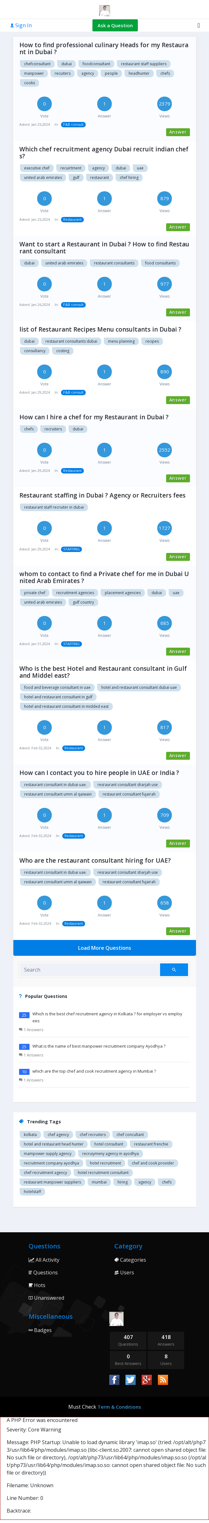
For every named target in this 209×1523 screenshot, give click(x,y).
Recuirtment (70, 168)
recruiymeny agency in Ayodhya (110, 1153)
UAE (176, 592)
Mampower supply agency (47, 1153)
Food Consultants (160, 263)
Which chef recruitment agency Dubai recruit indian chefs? (103, 152)
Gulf (76, 177)
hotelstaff (32, 1191)
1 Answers (31, 1029)
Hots (37, 1285)
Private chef (34, 592)
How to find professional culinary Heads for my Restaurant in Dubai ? (103, 48)
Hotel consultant (108, 1144)
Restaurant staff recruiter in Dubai (54, 507)
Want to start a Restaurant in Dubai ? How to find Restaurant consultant (104, 247)
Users (124, 1272)
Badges (40, 1330)
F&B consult (73, 124)
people (111, 73)
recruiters (53, 429)
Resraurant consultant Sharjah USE (128, 784)
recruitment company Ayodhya (51, 1163)
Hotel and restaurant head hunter (54, 1144)
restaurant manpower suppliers (52, 1182)
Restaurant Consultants (114, 263)
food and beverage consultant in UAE (57, 687)
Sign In (21, 25)
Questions (43, 1272)
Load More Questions (104, 947)
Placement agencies (123, 592)
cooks (29, 83)
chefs (165, 73)
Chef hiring (129, 177)
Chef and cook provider (153, 1163)
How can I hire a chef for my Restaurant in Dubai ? (94, 417)
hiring (123, 1182)
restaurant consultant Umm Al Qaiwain (58, 794)
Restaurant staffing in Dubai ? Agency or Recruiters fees (102, 495)
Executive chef (37, 168)
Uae (140, 168)
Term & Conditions (119, 1407)
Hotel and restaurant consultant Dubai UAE (139, 687)
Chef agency (58, 1134)
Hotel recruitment (105, 1163)
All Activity (44, 1259)
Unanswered (46, 1297)
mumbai (99, 1182)
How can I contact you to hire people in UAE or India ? (99, 773)
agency (87, 73)
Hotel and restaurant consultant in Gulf (58, 697)
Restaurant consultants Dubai (71, 341)
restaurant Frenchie (151, 1144)
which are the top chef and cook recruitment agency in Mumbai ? (94, 1071)
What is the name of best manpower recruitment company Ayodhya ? (98, 1046)
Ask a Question (115, 25)
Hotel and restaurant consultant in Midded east (66, 706)
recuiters (63, 73)
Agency (98, 168)
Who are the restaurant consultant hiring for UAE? (95, 860)
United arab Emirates (43, 177)
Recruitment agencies (75, 592)
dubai (66, 64)
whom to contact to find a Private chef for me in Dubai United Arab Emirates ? (104, 577)
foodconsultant (96, 64)
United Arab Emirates (64, 263)
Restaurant (99, 177)
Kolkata (30, 1134)
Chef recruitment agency (45, 1172)
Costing (62, 350)
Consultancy (34, 350)
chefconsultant (37, 64)
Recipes (152, 341)
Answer (178, 132)
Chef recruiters (93, 1134)
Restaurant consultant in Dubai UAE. (55, 784)
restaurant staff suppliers (143, 64)
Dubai (121, 168)
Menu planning (121, 341)
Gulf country (83, 602)
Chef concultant (130, 1134)
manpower (34, 73)
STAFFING (71, 549)
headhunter (139, 73)
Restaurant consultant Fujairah (129, 794)
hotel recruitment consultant (103, 1172)
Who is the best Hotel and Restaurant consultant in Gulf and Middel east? (103, 672)
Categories (130, 1259)
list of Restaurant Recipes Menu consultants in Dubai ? (100, 329)
